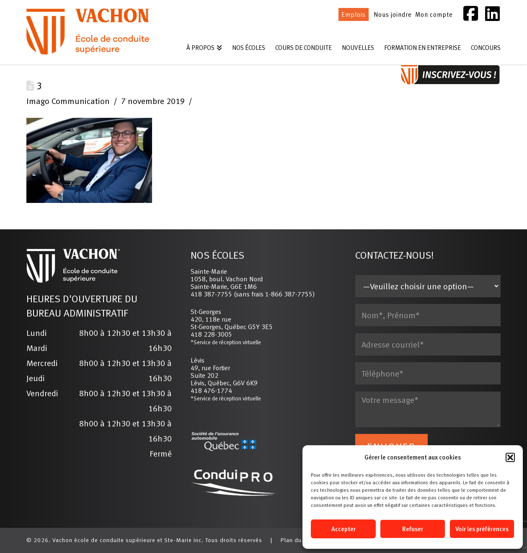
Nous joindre (393, 14)
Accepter (343, 528)
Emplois (353, 14)
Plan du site (297, 540)
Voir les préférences (482, 528)
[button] (510, 457)
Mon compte (434, 14)
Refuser (412, 528)
